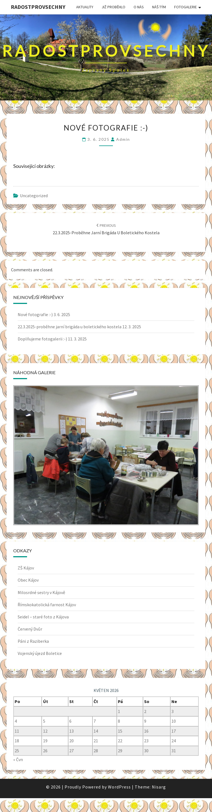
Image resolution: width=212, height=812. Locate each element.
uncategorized (34, 195)
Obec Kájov (28, 580)
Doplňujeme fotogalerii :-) (42, 339)
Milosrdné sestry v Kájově (41, 592)
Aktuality (84, 6)
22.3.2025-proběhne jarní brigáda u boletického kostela (69, 326)
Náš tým (159, 6)
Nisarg (159, 787)
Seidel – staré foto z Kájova (43, 617)
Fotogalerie (185, 6)
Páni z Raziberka (33, 641)
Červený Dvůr (30, 629)
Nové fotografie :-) (35, 314)
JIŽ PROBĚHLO (113, 6)
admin (123, 139)
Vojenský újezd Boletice (40, 653)
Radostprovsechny (38, 6)
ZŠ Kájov (26, 568)
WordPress (119, 787)
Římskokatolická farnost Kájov (47, 604)
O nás (139, 6)
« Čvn (18, 759)
